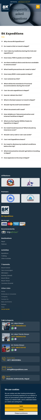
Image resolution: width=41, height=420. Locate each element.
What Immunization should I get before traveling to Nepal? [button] (22, 152)
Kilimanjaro (4, 265)
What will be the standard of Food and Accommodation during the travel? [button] (18, 85)
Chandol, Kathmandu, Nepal (17, 371)
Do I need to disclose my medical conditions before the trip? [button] (20, 145)
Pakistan (4, 237)
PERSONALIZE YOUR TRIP (24, 2)
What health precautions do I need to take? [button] (20, 69)
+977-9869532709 (18, 329)
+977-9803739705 (18, 340)
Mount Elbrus (5, 271)
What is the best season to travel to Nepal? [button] (19, 100)
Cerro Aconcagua (7, 263)
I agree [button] (21, 406)
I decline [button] (21, 409)
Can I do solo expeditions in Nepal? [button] (16, 90)
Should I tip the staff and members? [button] (17, 105)
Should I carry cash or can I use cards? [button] (17, 135)
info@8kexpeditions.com (17, 362)
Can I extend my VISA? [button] (12, 79)
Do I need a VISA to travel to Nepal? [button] (16, 46)
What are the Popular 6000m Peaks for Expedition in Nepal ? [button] (18, 122)
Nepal (3, 234)
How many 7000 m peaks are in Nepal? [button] (18, 58)
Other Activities (6, 251)
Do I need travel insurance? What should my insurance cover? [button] (20, 129)
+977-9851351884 (14, 353)
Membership (13, 2)
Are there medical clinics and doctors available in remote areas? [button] (21, 64)
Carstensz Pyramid (7, 276)
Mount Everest (5, 260)
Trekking (4, 248)
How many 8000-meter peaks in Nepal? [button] (18, 74)
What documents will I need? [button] (14, 109)
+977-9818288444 (18, 318)
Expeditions (4, 246)
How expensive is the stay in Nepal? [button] (16, 158)
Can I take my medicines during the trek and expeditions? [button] (20, 52)
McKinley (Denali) (6, 268)
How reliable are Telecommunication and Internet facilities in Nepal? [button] (19, 115)
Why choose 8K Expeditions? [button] (14, 42)
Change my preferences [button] (21, 413)
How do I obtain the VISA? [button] (13, 95)
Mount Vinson (5, 273)
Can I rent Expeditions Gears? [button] (14, 139)
